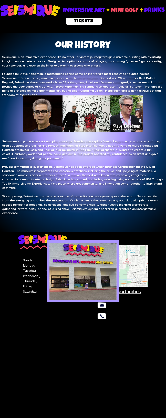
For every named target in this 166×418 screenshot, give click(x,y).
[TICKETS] (84, 21)
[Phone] (102, 316)
